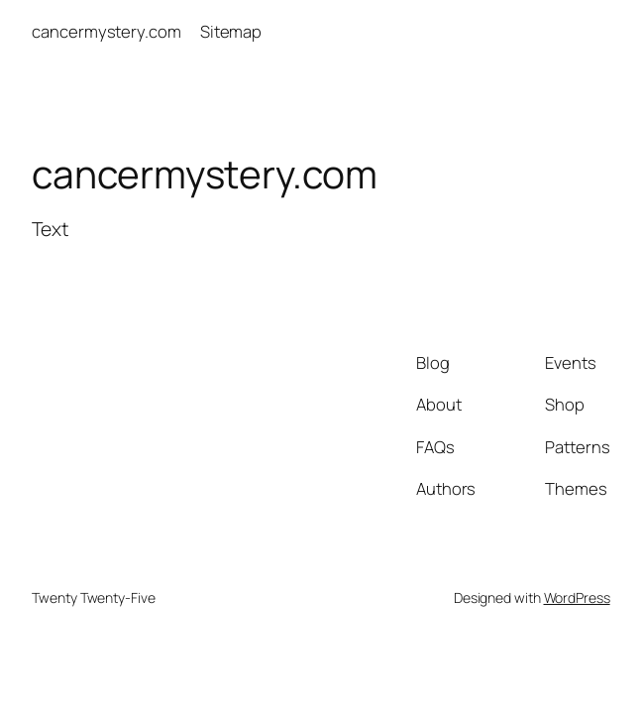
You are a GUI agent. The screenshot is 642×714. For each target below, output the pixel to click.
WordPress (577, 597)
